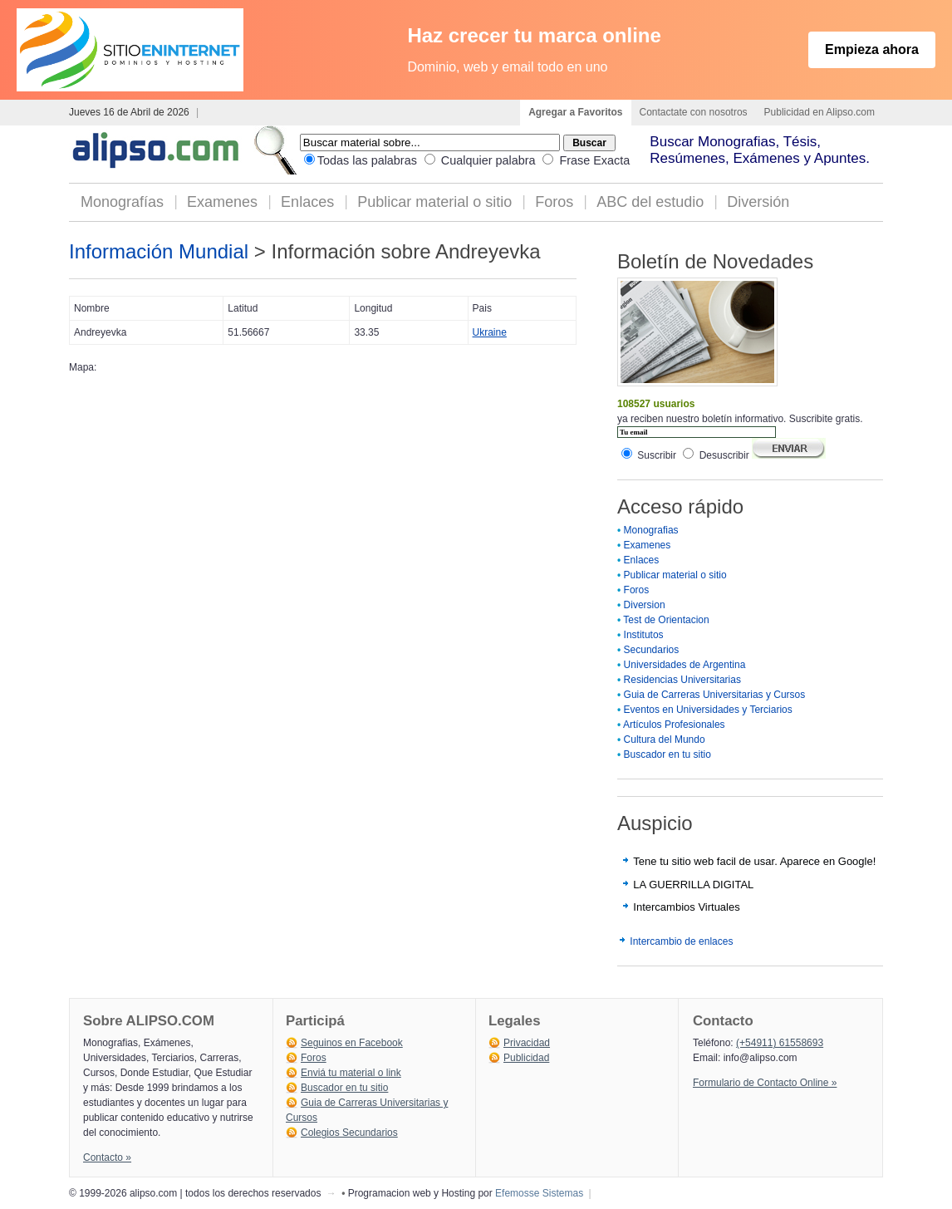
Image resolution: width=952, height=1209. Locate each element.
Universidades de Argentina (685, 665)
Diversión (758, 202)
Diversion (644, 605)
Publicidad (526, 1058)
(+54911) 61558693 (779, 1043)
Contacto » (107, 1157)
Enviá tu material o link (351, 1073)
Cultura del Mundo (664, 739)
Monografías (122, 202)
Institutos (644, 635)
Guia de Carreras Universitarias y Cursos (715, 694)
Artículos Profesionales (674, 724)
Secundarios (652, 650)
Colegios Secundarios (349, 1132)
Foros (554, 202)
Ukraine (490, 332)
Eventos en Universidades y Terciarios (708, 709)
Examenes (222, 202)
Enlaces (307, 202)
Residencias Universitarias (682, 680)
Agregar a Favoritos (575, 112)
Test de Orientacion (666, 620)
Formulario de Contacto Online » (765, 1083)
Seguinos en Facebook (352, 1043)
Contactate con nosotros (694, 112)
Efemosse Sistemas (539, 1193)
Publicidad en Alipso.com (819, 112)
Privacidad (526, 1043)
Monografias (651, 530)
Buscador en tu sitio (667, 754)
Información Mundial (158, 251)
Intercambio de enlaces (681, 941)
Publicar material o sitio (434, 202)
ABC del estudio (650, 202)
